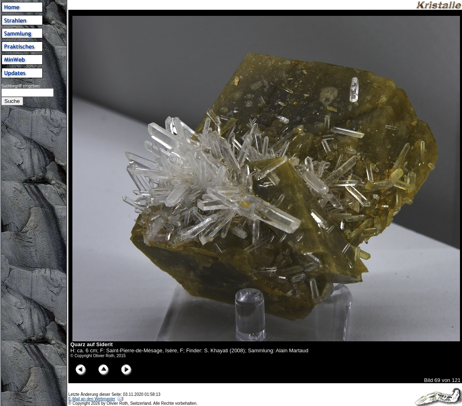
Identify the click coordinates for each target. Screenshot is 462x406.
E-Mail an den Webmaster (91, 399)
